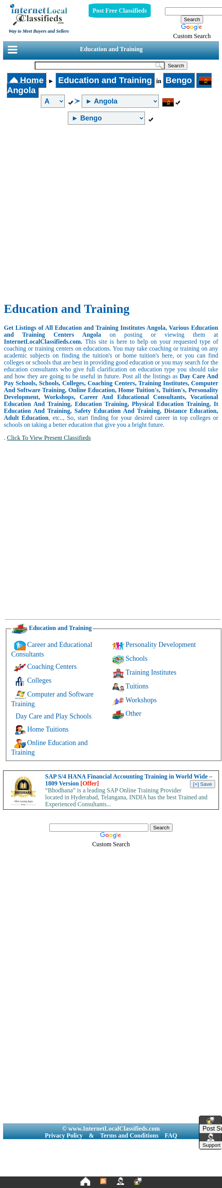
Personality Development (161, 644)
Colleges (39, 680)
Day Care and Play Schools (54, 716)
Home (27, 80)
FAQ (171, 1135)
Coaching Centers (52, 666)
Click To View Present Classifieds (49, 437)
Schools (137, 658)
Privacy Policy (63, 1135)
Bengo (179, 80)
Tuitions (137, 686)
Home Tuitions (48, 729)
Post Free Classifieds (119, 10)
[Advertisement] (83, 213)
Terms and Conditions (129, 1135)
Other (133, 713)
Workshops (141, 700)
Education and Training (111, 49)
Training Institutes (151, 672)
